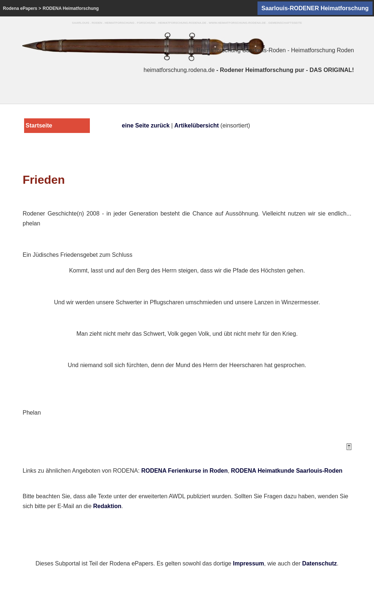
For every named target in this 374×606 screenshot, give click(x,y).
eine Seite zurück (146, 125)
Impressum (248, 563)
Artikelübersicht (196, 125)
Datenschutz (319, 563)
